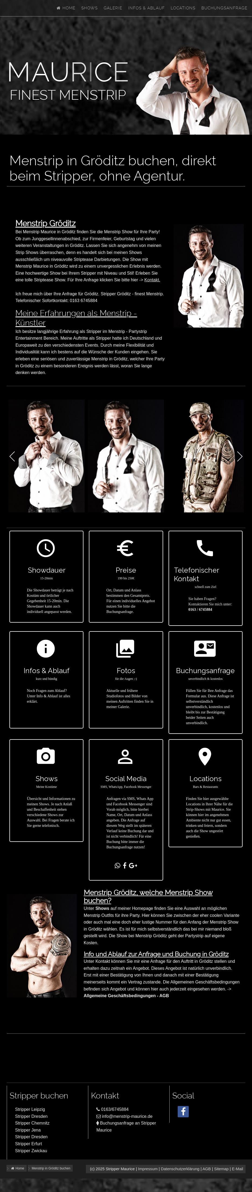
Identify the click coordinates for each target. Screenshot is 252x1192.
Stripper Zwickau (31, 1150)
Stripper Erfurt (28, 1143)
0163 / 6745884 (200, 610)
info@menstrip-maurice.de (124, 1116)
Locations (183, 8)
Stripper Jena (28, 1130)
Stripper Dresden (31, 1116)
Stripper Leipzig (30, 1109)
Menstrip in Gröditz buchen (51, 1168)
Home (65, 8)
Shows (89, 8)
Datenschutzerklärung (180, 1169)
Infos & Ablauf (146, 8)
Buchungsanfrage (224, 8)
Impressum (148, 1169)
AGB (206, 1169)
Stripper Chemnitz (32, 1123)
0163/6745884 (112, 1109)
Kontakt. (152, 280)
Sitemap (221, 1169)
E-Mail (237, 1169)
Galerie (113, 8)
